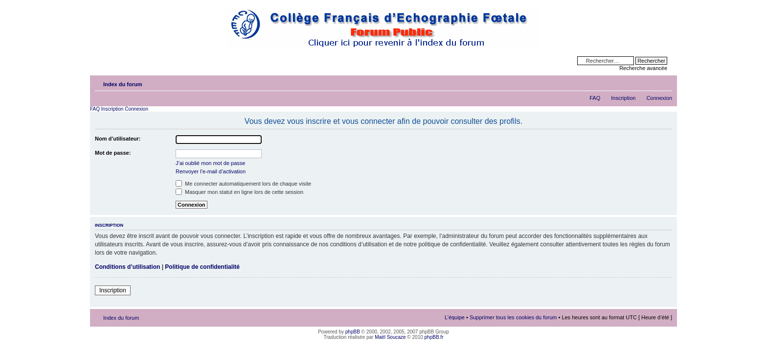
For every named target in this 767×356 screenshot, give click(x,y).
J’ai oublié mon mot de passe (210, 163)
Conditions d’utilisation (127, 266)
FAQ (594, 98)
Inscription (623, 98)
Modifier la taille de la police (665, 82)
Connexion (659, 98)
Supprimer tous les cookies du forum (513, 317)
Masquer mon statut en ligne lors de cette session (239, 192)
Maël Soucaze (390, 337)
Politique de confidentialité (202, 266)
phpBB (352, 331)
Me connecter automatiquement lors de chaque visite (243, 184)
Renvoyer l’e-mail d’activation (211, 171)
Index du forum (122, 84)
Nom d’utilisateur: (118, 139)
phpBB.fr (434, 337)
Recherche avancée (643, 68)
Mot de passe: (113, 153)
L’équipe (455, 317)
